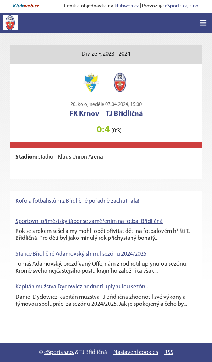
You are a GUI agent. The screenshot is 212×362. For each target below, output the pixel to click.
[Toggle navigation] (203, 23)
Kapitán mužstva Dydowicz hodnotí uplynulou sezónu (82, 287)
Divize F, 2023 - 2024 (106, 54)
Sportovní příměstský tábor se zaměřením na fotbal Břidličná (89, 221)
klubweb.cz (126, 6)
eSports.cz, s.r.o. (182, 6)
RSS (168, 352)
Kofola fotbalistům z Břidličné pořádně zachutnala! (77, 201)
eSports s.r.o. (59, 352)
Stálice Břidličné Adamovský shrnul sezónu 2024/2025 (80, 254)
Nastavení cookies (135, 352)
